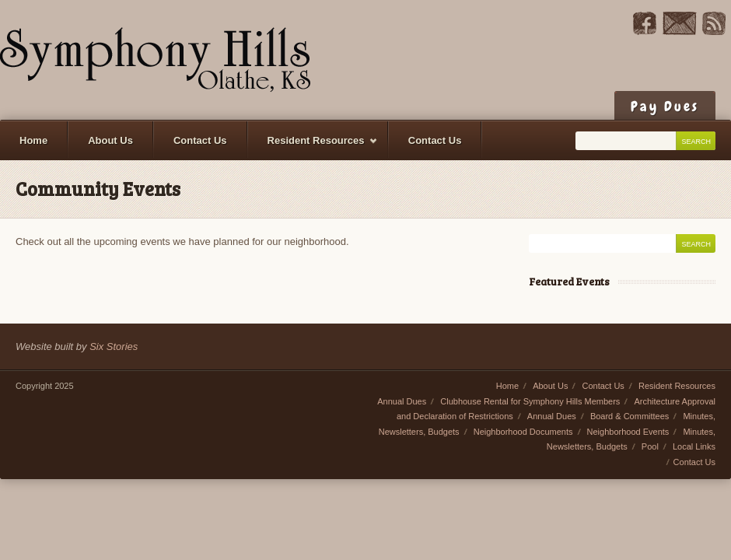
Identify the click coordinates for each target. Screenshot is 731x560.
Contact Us (200, 140)
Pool (650, 446)
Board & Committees (629, 416)
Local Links (694, 446)
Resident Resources (313, 147)
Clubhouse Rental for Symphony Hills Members (530, 401)
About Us (110, 140)
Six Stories (113, 346)
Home (33, 140)
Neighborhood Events (628, 431)
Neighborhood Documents (523, 431)
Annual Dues (401, 401)
